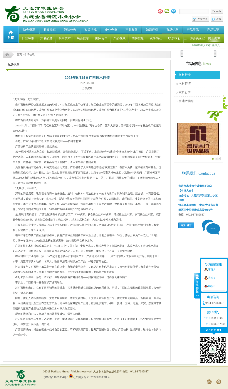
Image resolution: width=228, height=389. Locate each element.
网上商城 (214, 38)
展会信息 (83, 38)
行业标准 (28, 38)
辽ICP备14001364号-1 (56, 377)
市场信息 (172, 29)
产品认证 (213, 29)
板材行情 (185, 74)
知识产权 (152, 29)
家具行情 (185, 92)
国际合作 (101, 38)
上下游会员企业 (194, 38)
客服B (211, 248)
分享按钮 (87, 88)
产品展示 (193, 29)
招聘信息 (138, 38)
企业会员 (111, 29)
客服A (211, 239)
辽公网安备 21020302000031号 (89, 377)
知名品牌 (46, 38)
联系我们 (174, 38)
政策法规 (90, 29)
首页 (19, 54)
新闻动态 (50, 29)
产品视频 (119, 38)
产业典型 (131, 29)
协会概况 (29, 29)
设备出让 (156, 38)
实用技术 (65, 38)
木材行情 (185, 83)
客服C (211, 256)
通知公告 (70, 29)
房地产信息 (186, 101)
